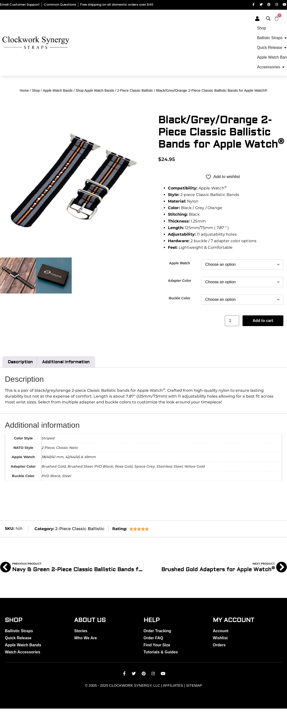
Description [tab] (20, 372)
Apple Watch (179, 274)
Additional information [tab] (66, 372)
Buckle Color (180, 309)
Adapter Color (179, 291)
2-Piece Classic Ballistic (135, 101)
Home (24, 101)
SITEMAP (194, 697)
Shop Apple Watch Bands (95, 101)
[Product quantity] (232, 331)
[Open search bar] (280, 19)
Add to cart (263, 331)
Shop (36, 101)
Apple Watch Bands (57, 101)
